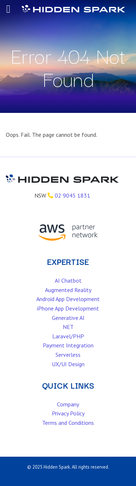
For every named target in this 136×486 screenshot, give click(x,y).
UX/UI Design (68, 364)
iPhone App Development (68, 308)
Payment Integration (68, 345)
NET (68, 326)
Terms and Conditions (68, 422)
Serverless (68, 354)
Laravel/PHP (68, 336)
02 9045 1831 (72, 195)
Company (68, 404)
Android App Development (68, 299)
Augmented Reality (68, 289)
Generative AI (68, 317)
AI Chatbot (68, 280)
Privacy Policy (68, 413)
